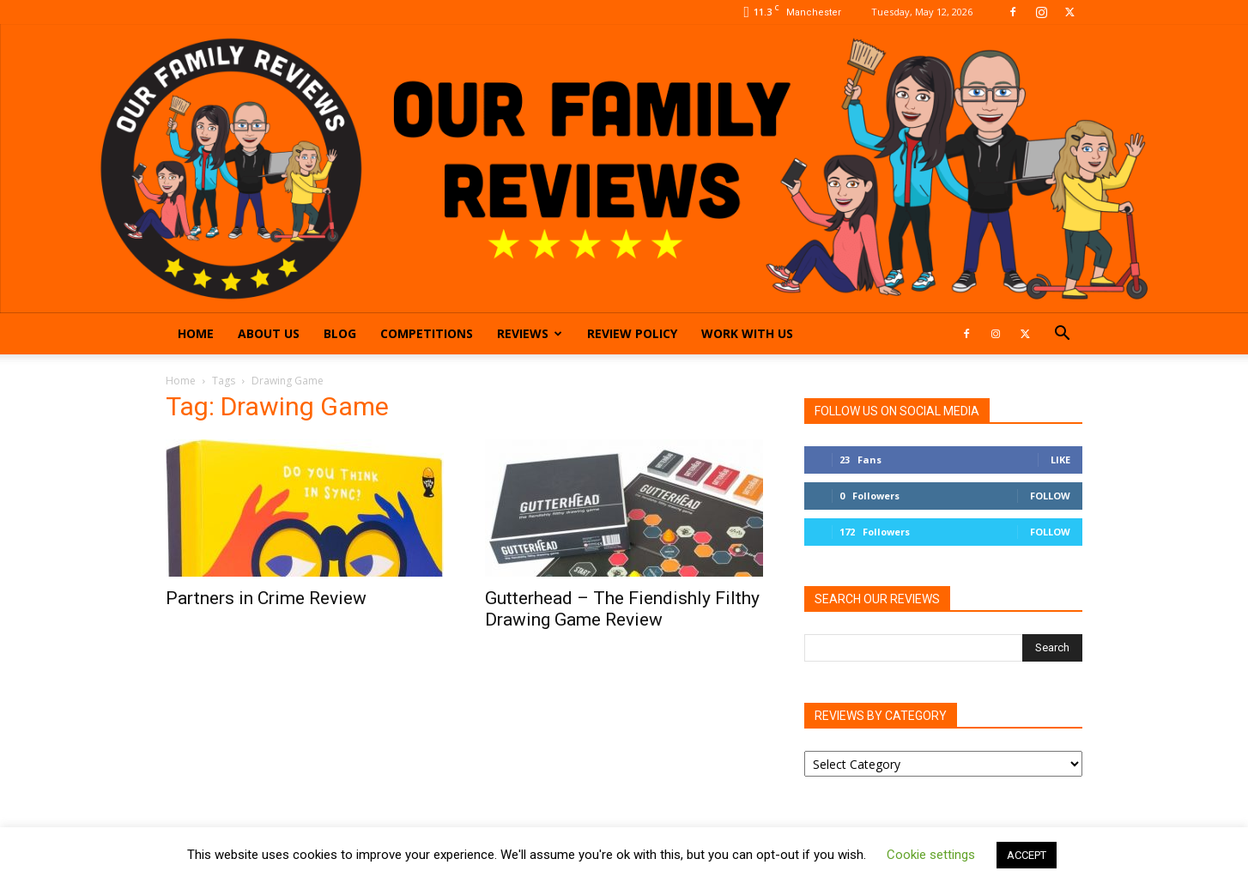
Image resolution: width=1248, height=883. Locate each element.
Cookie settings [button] (931, 854)
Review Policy (632, 333)
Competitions (426, 333)
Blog (340, 333)
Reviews (529, 333)
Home (196, 333)
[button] (1061, 335)
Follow (1050, 495)
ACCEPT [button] (1026, 855)
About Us (269, 333)
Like (1060, 459)
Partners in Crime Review (266, 598)
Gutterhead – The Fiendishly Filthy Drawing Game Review (622, 609)
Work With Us (747, 333)
